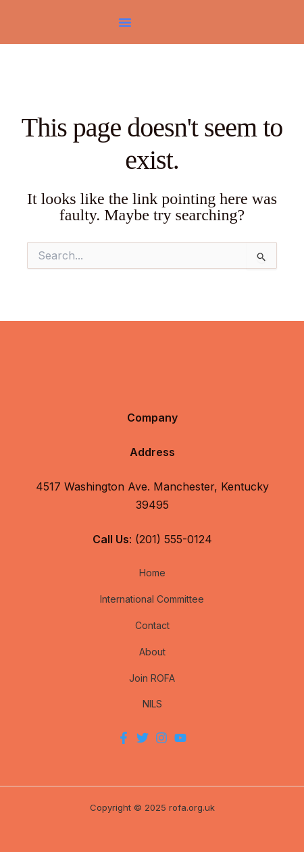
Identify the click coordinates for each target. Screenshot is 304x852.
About (152, 651)
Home (152, 572)
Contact (152, 625)
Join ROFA (152, 678)
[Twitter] (142, 738)
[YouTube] (180, 738)
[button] (125, 22)
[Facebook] (124, 738)
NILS (152, 703)
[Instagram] (161, 738)
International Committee (152, 599)
